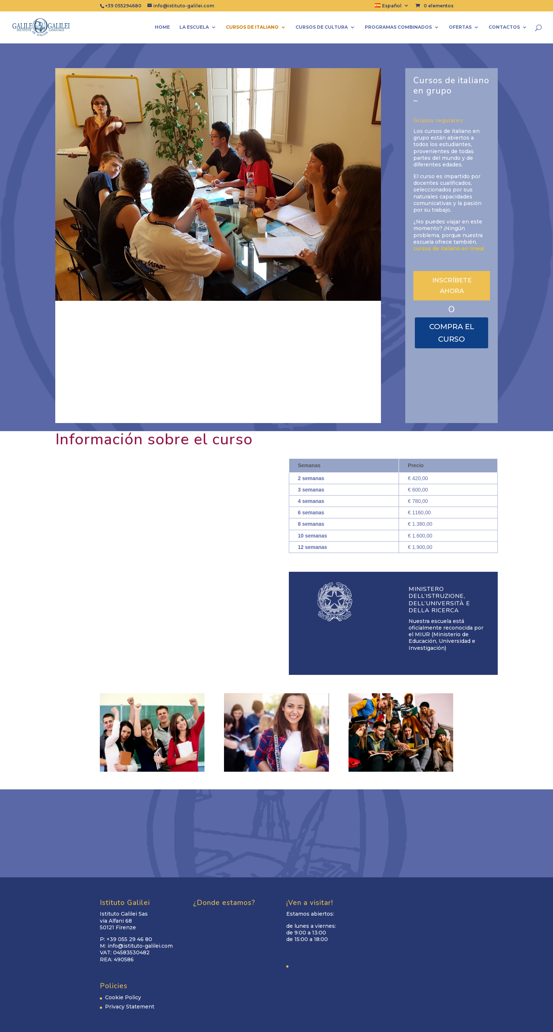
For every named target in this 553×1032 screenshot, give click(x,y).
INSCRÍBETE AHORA (452, 286)
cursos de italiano (252, 27)
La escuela (194, 27)
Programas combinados (398, 27)
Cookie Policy (123, 997)
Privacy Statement (129, 1006)
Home (162, 27)
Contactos (504, 27)
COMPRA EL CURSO (451, 333)
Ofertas (460, 27)
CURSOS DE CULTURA (321, 27)
